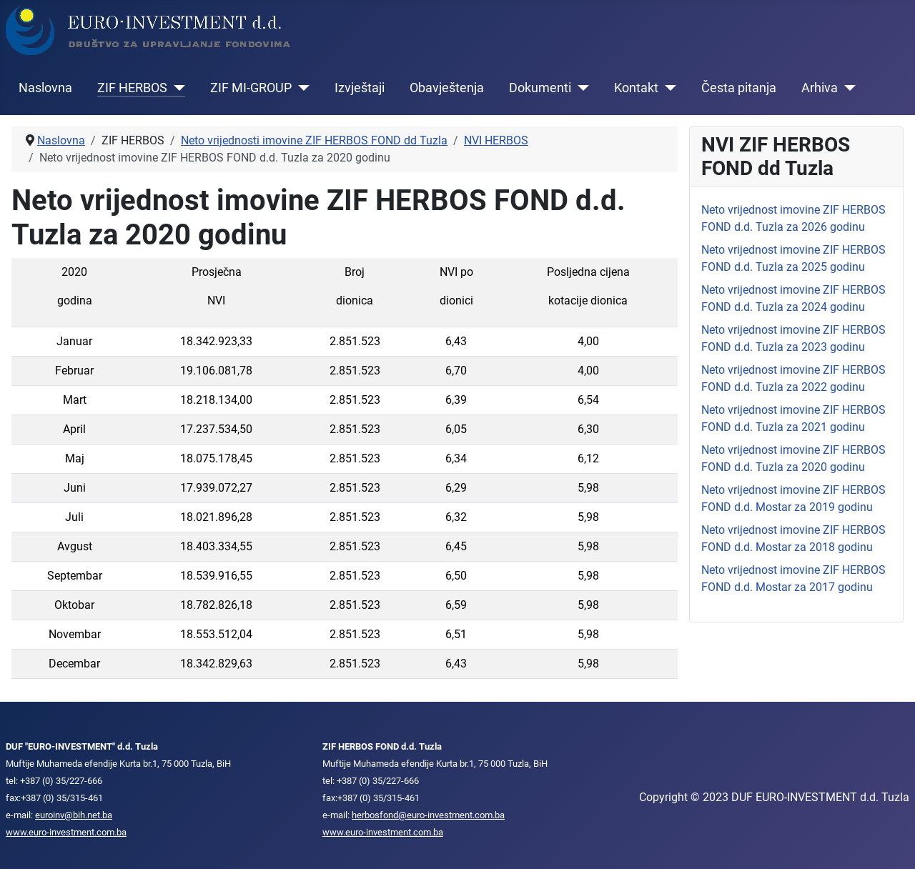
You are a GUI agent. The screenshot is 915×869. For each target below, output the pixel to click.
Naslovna (45, 88)
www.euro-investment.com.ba (66, 832)
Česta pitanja (738, 88)
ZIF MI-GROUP (251, 88)
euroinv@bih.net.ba (73, 815)
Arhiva (819, 88)
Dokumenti (540, 88)
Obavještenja (447, 88)
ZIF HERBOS (132, 88)
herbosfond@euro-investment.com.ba (428, 815)
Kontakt (636, 88)
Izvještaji (360, 88)
